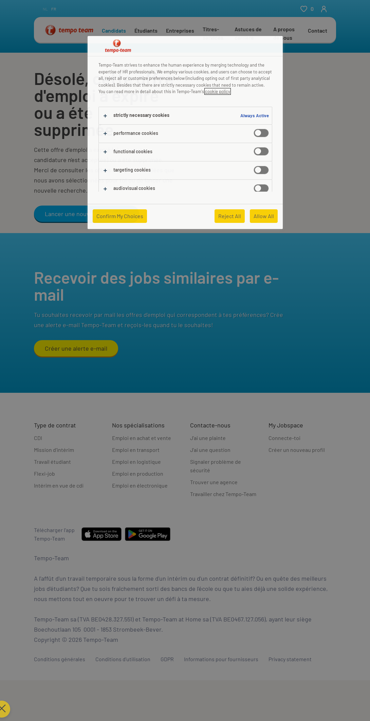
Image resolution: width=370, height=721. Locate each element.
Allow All (264, 216)
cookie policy (217, 91)
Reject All (229, 216)
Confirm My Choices (119, 216)
